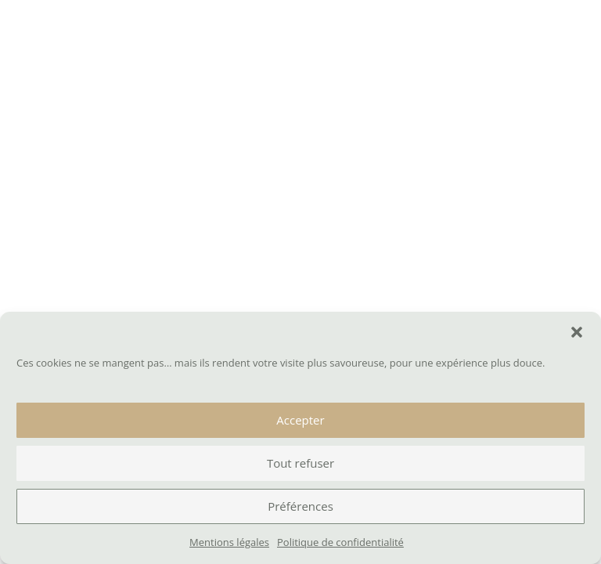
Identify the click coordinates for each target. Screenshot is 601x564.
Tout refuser (300, 463)
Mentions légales (229, 542)
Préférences (300, 506)
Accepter (300, 420)
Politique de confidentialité (340, 542)
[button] (577, 332)
